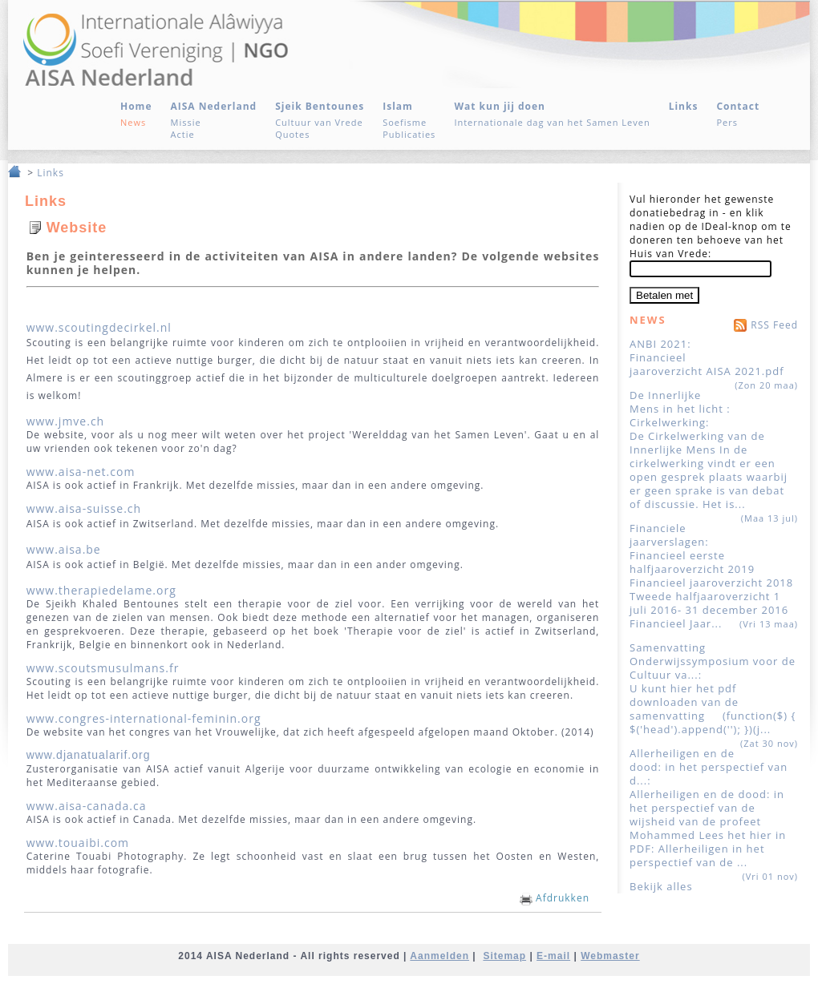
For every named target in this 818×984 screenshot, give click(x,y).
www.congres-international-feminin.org (143, 718)
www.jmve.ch (65, 421)
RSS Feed (764, 323)
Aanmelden (439, 956)
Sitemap (504, 956)
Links (50, 172)
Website (77, 228)
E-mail (553, 956)
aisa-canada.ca (104, 805)
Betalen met (664, 295)
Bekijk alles (661, 886)
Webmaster (610, 956)
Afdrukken (554, 898)
